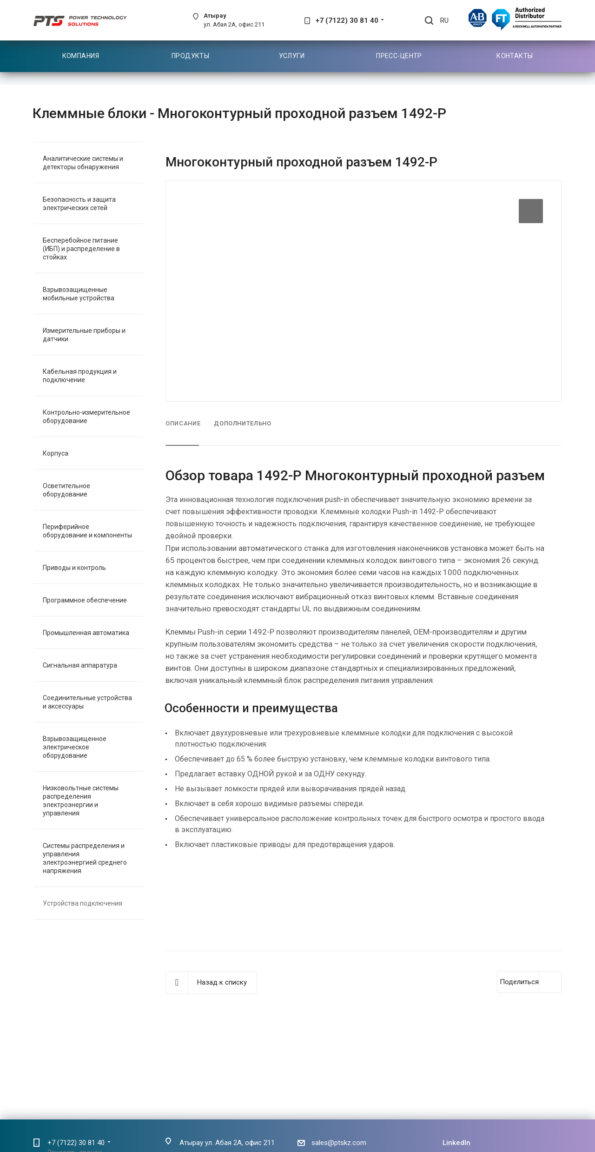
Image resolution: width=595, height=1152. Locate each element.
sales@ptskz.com (338, 1143)
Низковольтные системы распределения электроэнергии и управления (81, 800)
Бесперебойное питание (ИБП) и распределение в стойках (81, 249)
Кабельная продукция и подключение (80, 376)
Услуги (292, 56)
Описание (182, 423)
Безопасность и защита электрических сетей (79, 204)
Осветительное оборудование (66, 490)
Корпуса (55, 453)
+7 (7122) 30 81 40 (347, 20)
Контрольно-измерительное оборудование (86, 416)
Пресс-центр (399, 56)
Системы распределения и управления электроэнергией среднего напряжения (85, 858)
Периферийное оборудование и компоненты (87, 531)
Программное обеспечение (85, 600)
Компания (80, 56)
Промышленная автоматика (86, 632)
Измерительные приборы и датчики (84, 335)
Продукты (190, 56)
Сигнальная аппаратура (80, 665)
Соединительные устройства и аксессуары (87, 702)
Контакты (514, 56)
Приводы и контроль (74, 567)
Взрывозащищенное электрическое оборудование (74, 747)
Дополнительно (242, 423)
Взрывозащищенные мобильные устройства (78, 294)
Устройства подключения (82, 903)
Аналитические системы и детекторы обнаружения (83, 163)
